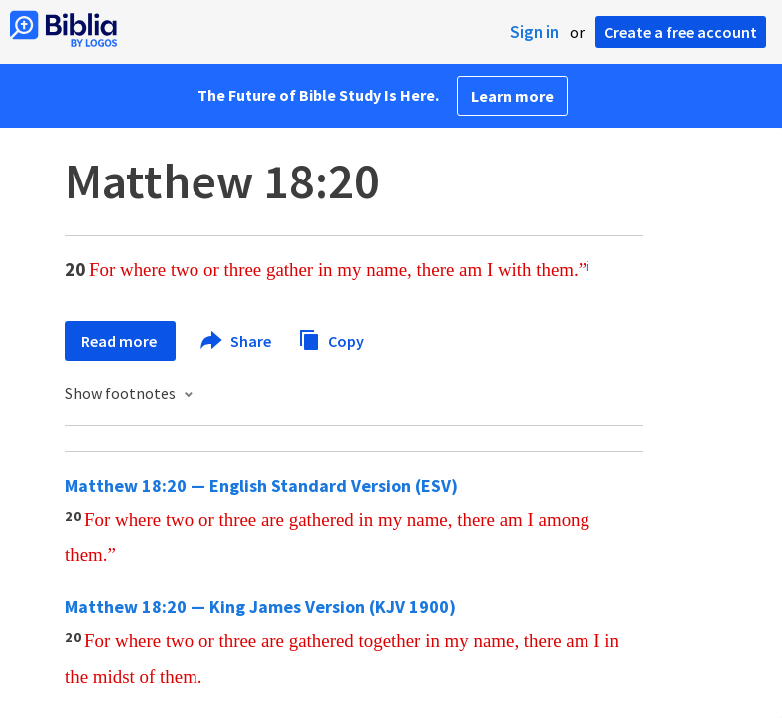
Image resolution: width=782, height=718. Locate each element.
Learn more (512, 96)
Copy (331, 338)
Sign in (534, 32)
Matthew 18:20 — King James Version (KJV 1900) (260, 606)
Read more (120, 341)
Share (236, 341)
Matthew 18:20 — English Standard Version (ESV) (261, 485)
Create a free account (680, 32)
